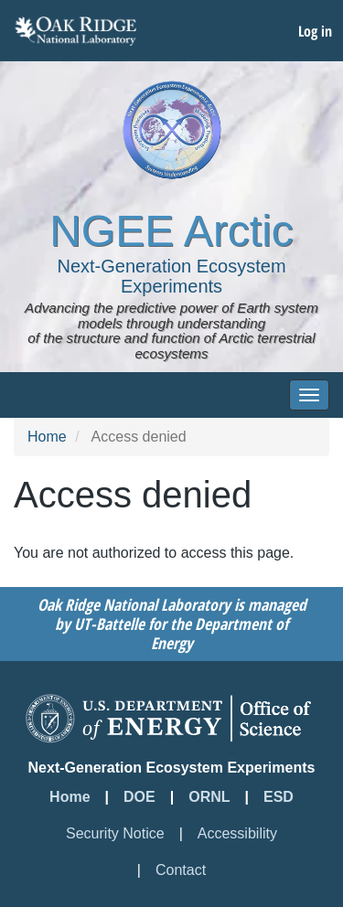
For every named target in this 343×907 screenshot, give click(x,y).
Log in (315, 31)
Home (47, 436)
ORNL (209, 797)
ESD (278, 797)
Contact (180, 870)
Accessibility (237, 833)
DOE (139, 797)
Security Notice (115, 833)
